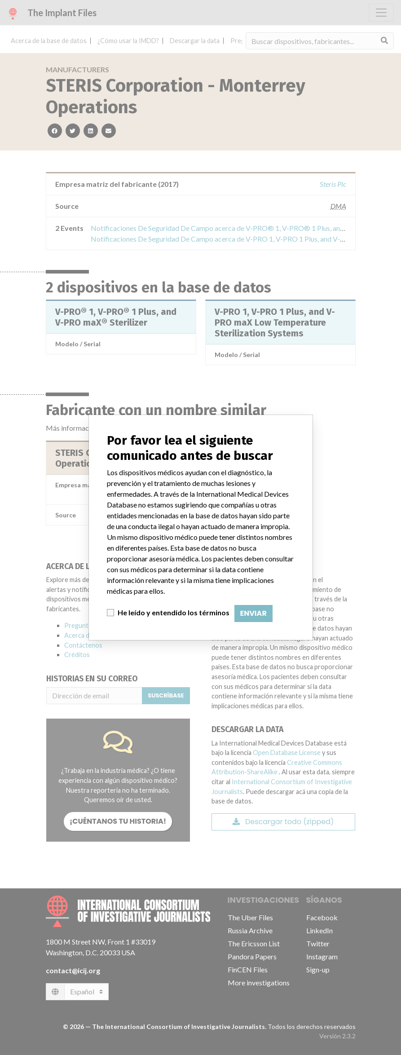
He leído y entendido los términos (173, 612)
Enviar (253, 613)
